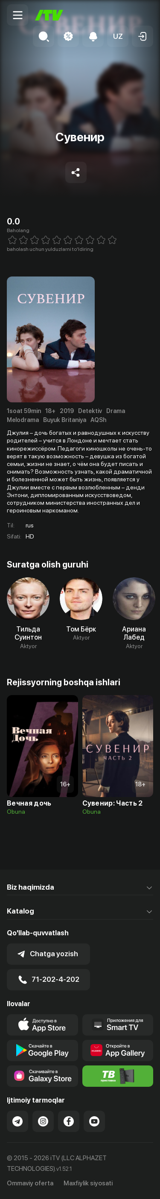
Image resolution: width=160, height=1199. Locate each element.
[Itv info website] (118, 1076)
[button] (117, 36)
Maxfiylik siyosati (88, 1183)
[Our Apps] (118, 1025)
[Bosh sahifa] (49, 15)
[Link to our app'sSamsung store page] (42, 1076)
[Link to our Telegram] (17, 1121)
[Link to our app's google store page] (42, 1050)
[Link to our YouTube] (94, 1121)
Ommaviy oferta (30, 1183)
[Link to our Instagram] (43, 1121)
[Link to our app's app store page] (42, 1025)
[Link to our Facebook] (68, 1121)
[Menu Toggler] (17, 15)
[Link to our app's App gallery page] (118, 1050)
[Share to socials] (76, 172)
